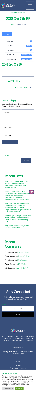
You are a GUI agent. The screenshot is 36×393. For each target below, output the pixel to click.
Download (7, 34)
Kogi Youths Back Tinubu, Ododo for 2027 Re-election (17, 227)
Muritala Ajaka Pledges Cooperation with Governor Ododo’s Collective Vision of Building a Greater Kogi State (18, 219)
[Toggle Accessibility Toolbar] (31, 192)
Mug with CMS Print (23, 268)
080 (19, 365)
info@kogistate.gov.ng (19, 368)
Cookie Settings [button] (8, 388)
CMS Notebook (22, 260)
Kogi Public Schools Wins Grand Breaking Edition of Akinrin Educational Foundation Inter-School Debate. (16, 185)
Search (8, 155)
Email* (4, 305)
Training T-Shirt (23, 252)
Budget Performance (18, 12)
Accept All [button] (19, 388)
